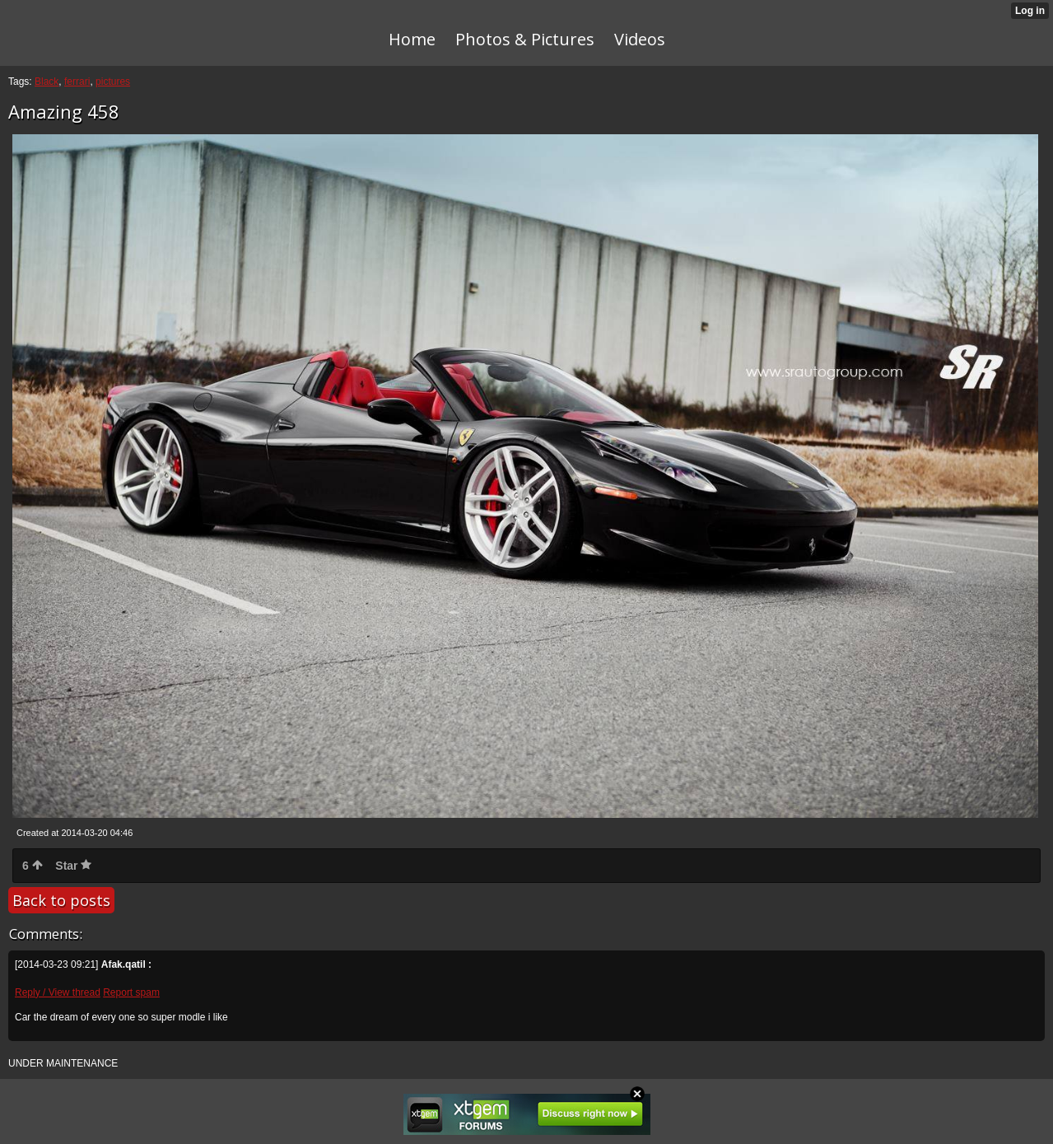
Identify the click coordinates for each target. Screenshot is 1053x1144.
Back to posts (61, 900)
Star (73, 865)
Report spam (131, 992)
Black (46, 81)
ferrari (77, 81)
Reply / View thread (57, 992)
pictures (113, 81)
